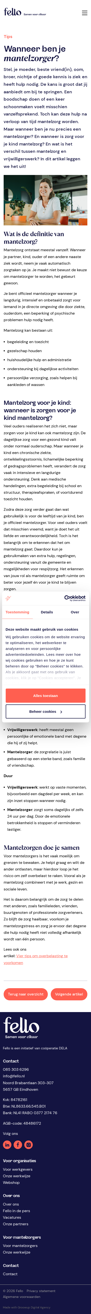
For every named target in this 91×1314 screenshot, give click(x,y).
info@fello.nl (14, 1076)
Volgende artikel (69, 994)
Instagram (28, 1144)
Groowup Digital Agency (35, 1307)
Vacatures (12, 1217)
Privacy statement (41, 1291)
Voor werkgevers (18, 1169)
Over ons (11, 1204)
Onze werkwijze (16, 1176)
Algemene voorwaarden (21, 1297)
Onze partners (15, 1224)
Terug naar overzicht (25, 994)
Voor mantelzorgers (20, 1245)
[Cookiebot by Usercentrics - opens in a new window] (64, 598)
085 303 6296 (16, 1069)
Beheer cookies (45, 711)
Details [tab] (47, 612)
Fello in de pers (16, 1210)
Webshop (11, 1182)
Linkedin (7, 1144)
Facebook (18, 1144)
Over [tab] (75, 612)
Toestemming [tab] (17, 612)
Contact (10, 1273)
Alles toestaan (45, 695)
